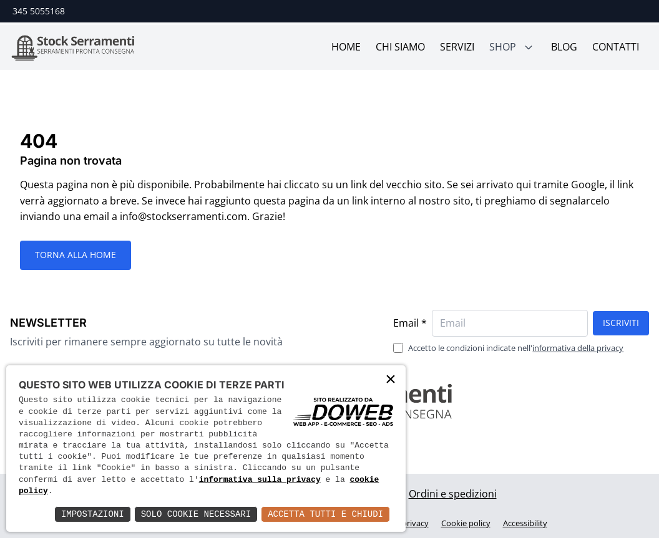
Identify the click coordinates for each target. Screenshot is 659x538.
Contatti (615, 47)
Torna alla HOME (75, 255)
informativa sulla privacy (260, 480)
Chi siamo (400, 47)
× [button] (390, 380)
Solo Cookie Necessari (196, 514)
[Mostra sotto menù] (528, 47)
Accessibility (525, 523)
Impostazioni (92, 514)
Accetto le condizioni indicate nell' (515, 347)
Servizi (457, 47)
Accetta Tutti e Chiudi (325, 514)
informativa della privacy (577, 347)
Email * (410, 323)
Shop (502, 47)
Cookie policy (466, 523)
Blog (564, 47)
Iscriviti (621, 323)
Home (346, 47)
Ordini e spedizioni (453, 494)
